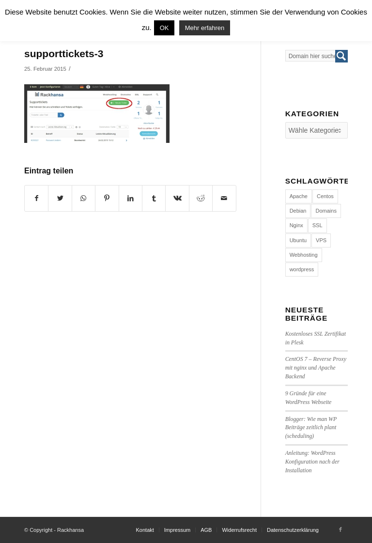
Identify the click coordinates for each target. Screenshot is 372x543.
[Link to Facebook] (340, 529)
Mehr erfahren (205, 27)
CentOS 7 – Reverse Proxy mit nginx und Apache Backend (315, 368)
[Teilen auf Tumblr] (153, 198)
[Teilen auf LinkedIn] (130, 198)
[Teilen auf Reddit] (200, 198)
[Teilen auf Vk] (177, 198)
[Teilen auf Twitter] (59, 198)
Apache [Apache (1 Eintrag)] (299, 196)
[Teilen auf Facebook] (36, 198)
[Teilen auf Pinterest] (106, 198)
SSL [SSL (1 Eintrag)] (317, 225)
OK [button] (164, 27)
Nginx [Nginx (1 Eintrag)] (296, 225)
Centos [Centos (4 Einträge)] (325, 196)
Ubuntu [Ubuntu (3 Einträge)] (298, 240)
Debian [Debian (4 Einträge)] (298, 211)
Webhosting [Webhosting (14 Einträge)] (304, 255)
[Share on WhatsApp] (83, 198)
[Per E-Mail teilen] (224, 198)
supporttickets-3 (63, 53)
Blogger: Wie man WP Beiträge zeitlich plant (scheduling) (311, 428)
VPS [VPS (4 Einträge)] (321, 240)
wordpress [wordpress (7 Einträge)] (302, 269)
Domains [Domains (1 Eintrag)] (325, 211)
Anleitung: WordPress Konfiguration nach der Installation (312, 462)
